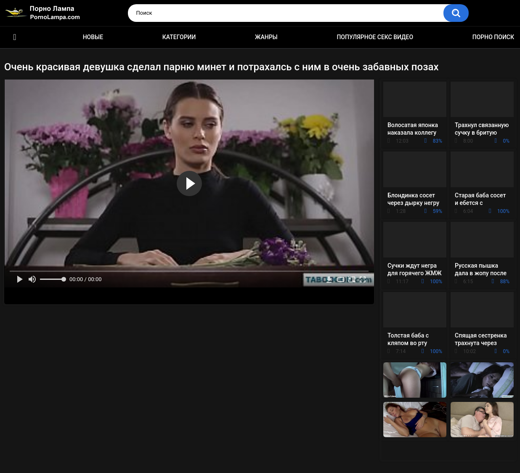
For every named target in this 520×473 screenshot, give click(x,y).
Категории (179, 37)
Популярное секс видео (375, 37)
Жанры (266, 37)
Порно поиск (493, 37)
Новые (93, 37)
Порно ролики (14, 37)
